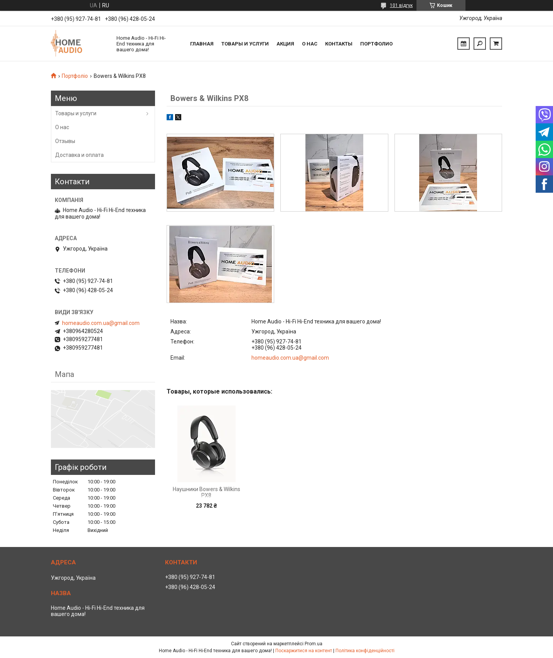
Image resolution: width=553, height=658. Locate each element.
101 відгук (401, 5)
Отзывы (65, 141)
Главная (202, 44)
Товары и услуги (245, 44)
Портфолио (376, 44)
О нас (309, 44)
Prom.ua (313, 643)
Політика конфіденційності (365, 650)
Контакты (338, 44)
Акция (285, 44)
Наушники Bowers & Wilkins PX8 (206, 492)
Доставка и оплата (79, 155)
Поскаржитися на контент (303, 650)
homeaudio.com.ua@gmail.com (290, 358)
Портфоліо (75, 76)
